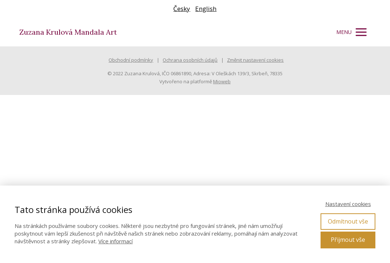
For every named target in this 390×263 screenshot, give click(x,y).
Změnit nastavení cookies (255, 60)
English (205, 8)
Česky (181, 8)
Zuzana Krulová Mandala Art (68, 32)
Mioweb (222, 81)
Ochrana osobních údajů (190, 60)
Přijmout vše (348, 240)
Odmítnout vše (348, 221)
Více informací (115, 241)
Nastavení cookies (348, 203)
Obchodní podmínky (131, 60)
